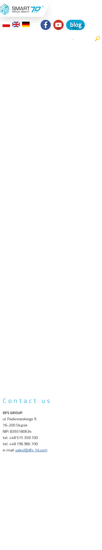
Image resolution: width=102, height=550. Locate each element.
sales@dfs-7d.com (31, 450)
